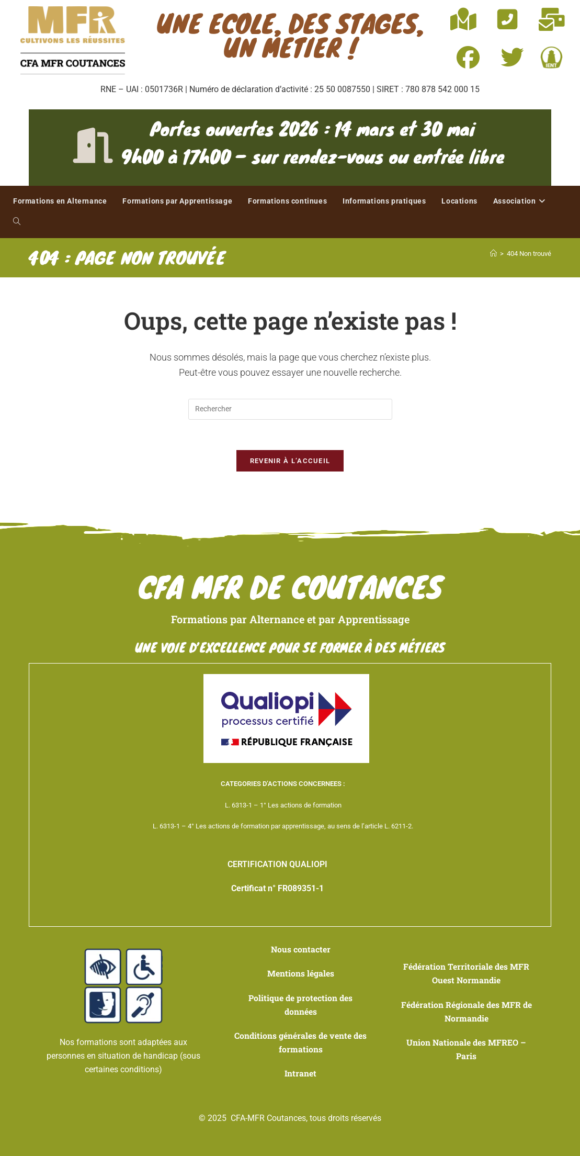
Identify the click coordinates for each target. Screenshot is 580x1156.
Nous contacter (300, 950)
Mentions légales (300, 974)
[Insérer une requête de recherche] (290, 409)
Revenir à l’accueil (290, 462)
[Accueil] (493, 253)
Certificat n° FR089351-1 (277, 890)
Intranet (301, 1073)
